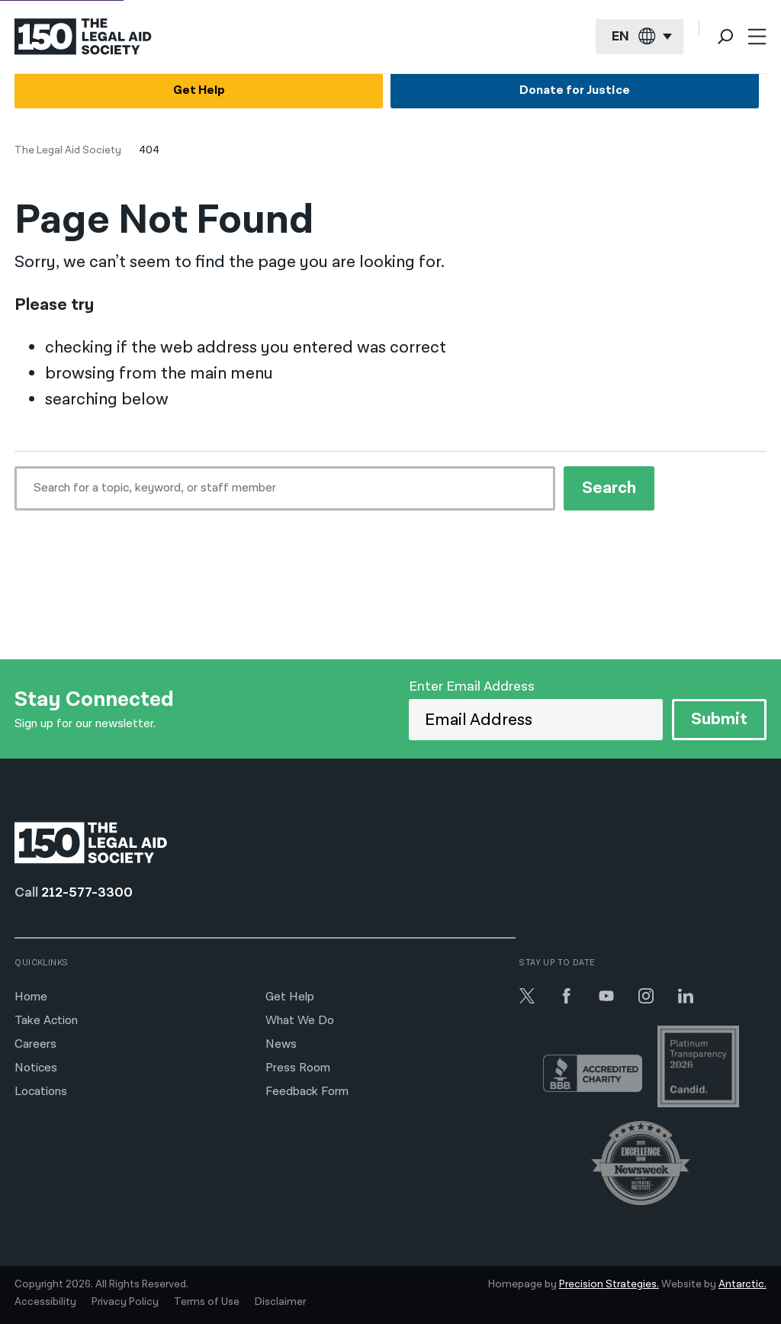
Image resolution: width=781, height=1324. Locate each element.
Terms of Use (206, 1302)
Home (30, 997)
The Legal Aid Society (67, 150)
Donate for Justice (574, 90)
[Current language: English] (639, 37)
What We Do (299, 1021)
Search (609, 488)
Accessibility (45, 1302)
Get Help (199, 90)
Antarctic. (742, 1284)
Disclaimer (280, 1302)
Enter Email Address (472, 686)
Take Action (46, 1021)
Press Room (297, 1068)
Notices (35, 1068)
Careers (35, 1044)
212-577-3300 (87, 892)
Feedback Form (307, 1092)
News (281, 1044)
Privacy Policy (125, 1302)
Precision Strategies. (609, 1284)
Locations (40, 1092)
